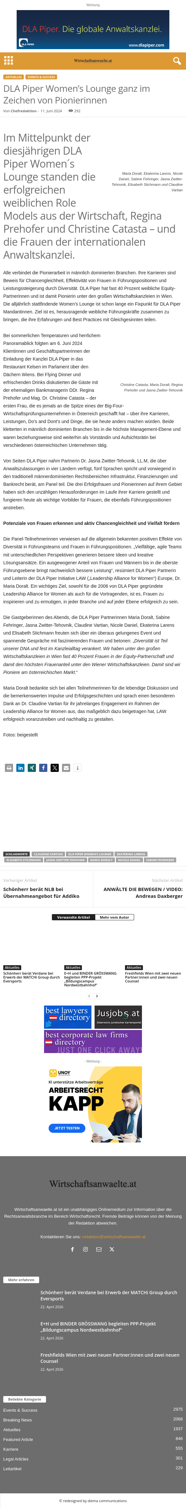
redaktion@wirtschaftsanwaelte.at (114, 1236)
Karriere (10, 1449)
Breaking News (17, 1420)
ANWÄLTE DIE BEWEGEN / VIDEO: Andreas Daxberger (143, 892)
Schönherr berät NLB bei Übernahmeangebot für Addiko (41, 892)
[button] (9, 768)
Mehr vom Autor (114, 917)
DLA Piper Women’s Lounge (89, 854)
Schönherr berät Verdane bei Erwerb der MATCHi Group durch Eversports (31, 977)
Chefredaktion (24, 110)
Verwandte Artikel (73, 917)
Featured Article (18, 1439)
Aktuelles (14, 77)
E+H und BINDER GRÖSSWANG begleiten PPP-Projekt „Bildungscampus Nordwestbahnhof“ (90, 979)
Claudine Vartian (48, 854)
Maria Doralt (101, 860)
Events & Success (41, 77)
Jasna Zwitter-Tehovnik (65, 860)
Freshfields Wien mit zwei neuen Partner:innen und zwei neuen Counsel (153, 977)
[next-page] (97, 996)
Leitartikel (12, 1468)
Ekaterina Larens (131, 854)
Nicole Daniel (129, 860)
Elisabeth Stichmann (24, 860)
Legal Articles (15, 1459)
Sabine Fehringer (160, 860)
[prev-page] (89, 996)
